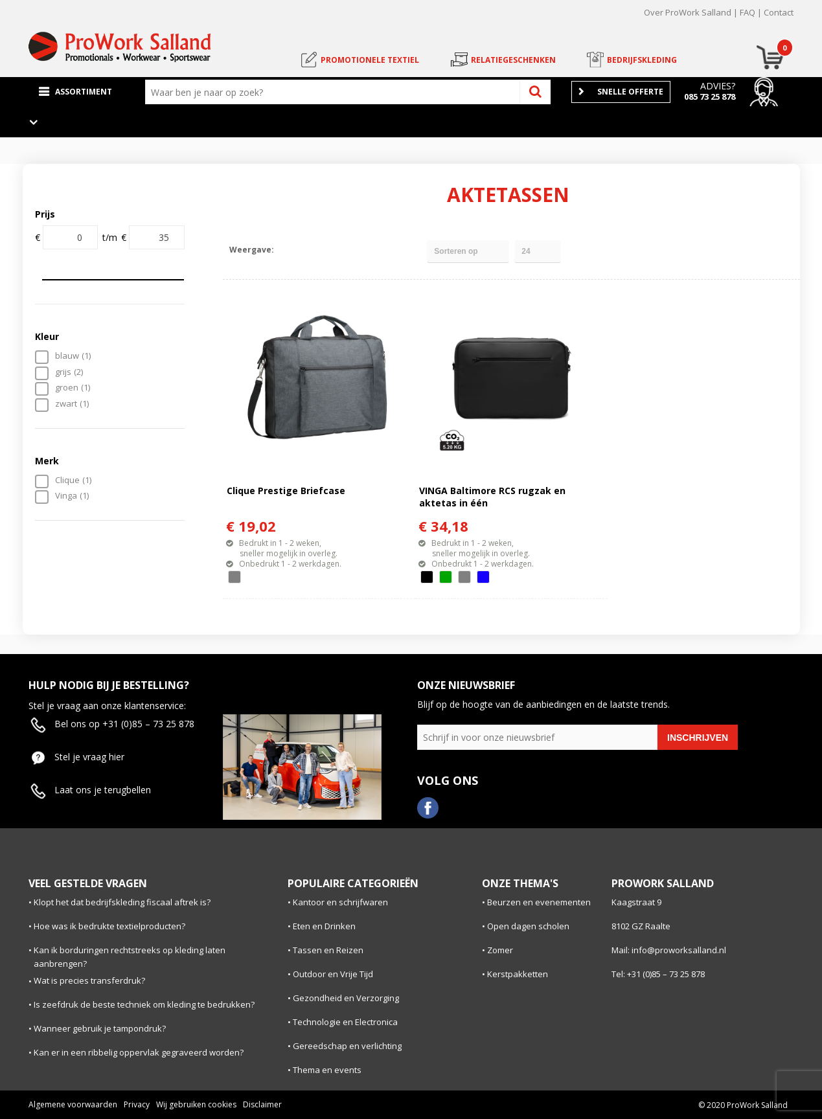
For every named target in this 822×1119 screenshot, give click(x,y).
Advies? (717, 86)
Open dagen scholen (528, 926)
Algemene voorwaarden (73, 1104)
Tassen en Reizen (328, 950)
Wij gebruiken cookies (196, 1104)
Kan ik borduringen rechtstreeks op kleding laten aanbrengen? (129, 956)
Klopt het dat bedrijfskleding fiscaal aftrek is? (122, 902)
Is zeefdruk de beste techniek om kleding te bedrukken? (144, 1004)
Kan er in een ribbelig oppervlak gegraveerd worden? (139, 1052)
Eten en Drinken (324, 926)
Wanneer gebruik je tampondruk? (100, 1028)
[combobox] (335, 92)
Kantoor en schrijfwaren (340, 902)
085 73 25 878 (709, 96)
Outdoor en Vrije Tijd (333, 974)
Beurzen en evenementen (539, 902)
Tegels (289, 249)
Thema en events (327, 1070)
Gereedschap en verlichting (347, 1046)
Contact (778, 12)
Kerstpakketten (517, 974)
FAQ (747, 12)
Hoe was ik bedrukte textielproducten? (109, 926)
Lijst (311, 249)
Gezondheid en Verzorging (346, 998)
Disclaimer (262, 1104)
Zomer (500, 950)
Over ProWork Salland (687, 12)
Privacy (137, 1104)
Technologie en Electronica (345, 1022)
